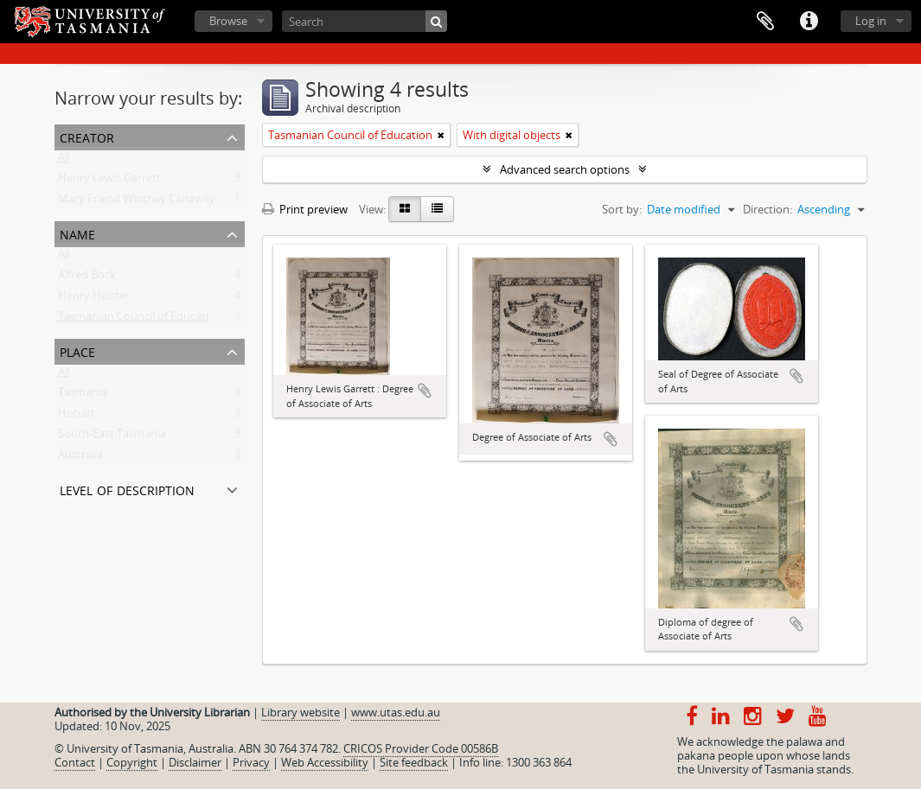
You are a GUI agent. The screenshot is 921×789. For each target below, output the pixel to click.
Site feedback (414, 762)
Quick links (808, 21)
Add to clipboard (424, 390)
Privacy (251, 762)
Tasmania (82, 396)
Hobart (76, 416)
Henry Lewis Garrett (109, 181)
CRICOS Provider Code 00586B (420, 748)
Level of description (127, 488)
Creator (87, 136)
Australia (80, 458)
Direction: (767, 209)
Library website (300, 712)
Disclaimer (195, 762)
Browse (228, 21)
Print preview (305, 209)
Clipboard (765, 21)
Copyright (131, 762)
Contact (74, 762)
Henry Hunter (94, 299)
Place (77, 350)
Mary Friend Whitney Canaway (136, 202)
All (64, 161)
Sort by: (622, 209)
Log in (870, 21)
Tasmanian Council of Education (140, 320)
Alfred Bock (87, 278)
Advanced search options (565, 169)
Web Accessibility (324, 762)
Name (77, 233)
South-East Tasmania (112, 437)
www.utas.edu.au (395, 712)
